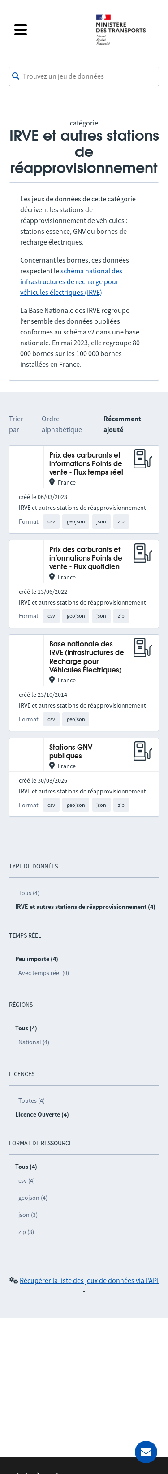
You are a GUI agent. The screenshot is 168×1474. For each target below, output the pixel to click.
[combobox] (84, 76)
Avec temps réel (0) (43, 973)
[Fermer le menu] (49, 29)
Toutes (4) (31, 1100)
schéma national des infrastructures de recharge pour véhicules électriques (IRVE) (71, 281)
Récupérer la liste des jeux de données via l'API (89, 1280)
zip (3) (26, 1232)
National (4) (33, 1042)
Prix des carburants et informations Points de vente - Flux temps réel (86, 464)
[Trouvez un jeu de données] (84, 76)
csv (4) (26, 1180)
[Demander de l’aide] (146, 1452)
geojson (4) (32, 1197)
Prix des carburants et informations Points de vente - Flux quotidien (85, 559)
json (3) (28, 1215)
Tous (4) (28, 893)
